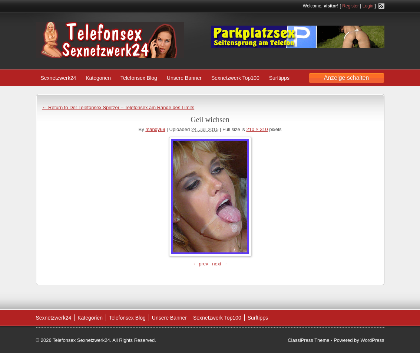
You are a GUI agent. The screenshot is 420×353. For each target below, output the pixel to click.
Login (368, 6)
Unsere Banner (184, 78)
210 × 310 (257, 129)
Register (350, 6)
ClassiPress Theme (308, 340)
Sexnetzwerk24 (58, 78)
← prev (200, 264)
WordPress (372, 340)
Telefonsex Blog (138, 78)
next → (219, 264)
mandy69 (155, 129)
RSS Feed (381, 6)
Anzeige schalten (346, 78)
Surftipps (279, 78)
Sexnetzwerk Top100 (235, 78)
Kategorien (98, 78)
